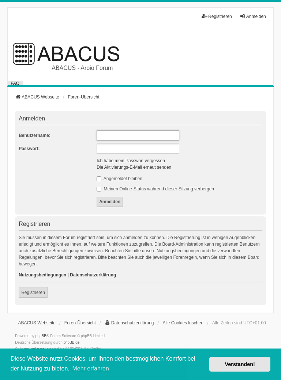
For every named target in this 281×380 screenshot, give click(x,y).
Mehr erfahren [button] (90, 368)
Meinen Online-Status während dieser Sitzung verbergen (155, 188)
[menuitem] (129, 323)
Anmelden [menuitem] (253, 16)
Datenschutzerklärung (93, 274)
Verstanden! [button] (240, 364)
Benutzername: (34, 135)
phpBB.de (72, 342)
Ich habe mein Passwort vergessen (131, 160)
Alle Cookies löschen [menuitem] (182, 322)
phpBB (40, 336)
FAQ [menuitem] (15, 83)
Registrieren (33, 292)
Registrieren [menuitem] (217, 16)
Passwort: (29, 148)
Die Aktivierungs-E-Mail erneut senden (134, 167)
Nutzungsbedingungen (42, 274)
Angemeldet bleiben (119, 178)
